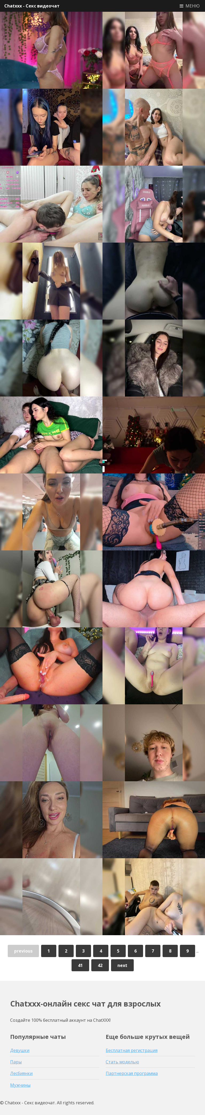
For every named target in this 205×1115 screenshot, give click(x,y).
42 (100, 965)
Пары (16, 1062)
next (122, 965)
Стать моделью (122, 1062)
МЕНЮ (193, 6)
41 (80, 965)
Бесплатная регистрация (131, 1050)
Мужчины (20, 1085)
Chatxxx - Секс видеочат (32, 6)
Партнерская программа (132, 1073)
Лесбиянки (21, 1073)
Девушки (19, 1050)
